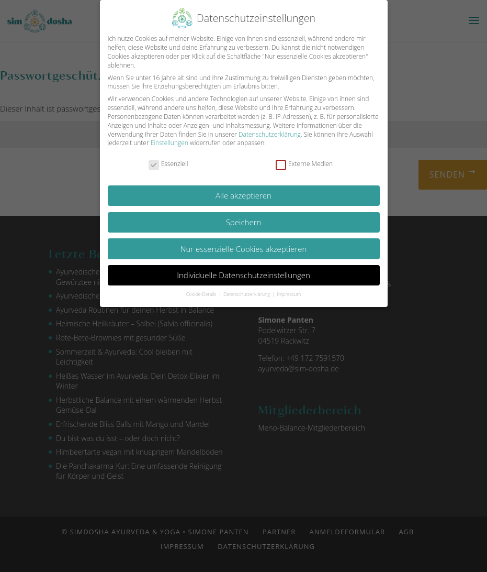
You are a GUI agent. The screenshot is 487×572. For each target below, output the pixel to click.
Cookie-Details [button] (202, 294)
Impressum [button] (289, 294)
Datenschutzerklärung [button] (247, 294)
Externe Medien (304, 164)
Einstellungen (169, 142)
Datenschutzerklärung (270, 134)
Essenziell (168, 164)
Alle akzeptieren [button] (243, 195)
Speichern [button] (244, 222)
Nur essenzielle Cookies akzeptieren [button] (243, 249)
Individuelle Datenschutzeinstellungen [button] (243, 275)
